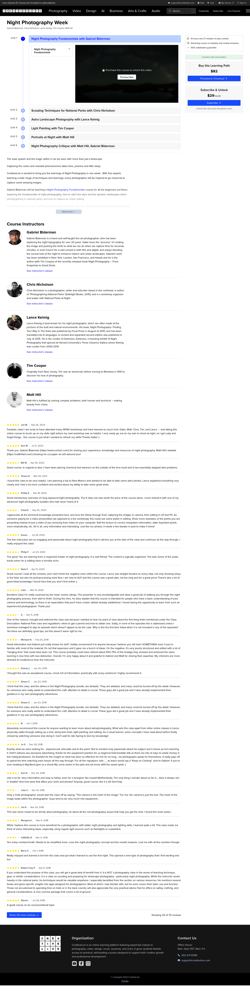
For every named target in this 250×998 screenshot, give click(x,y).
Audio (156, 10)
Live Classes (233, 10)
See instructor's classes (40, 271)
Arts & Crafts (137, 10)
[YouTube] (74, 963)
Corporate (204, 10)
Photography (58, 10)
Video (77, 10)
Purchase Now (126, 77)
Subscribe (218, 10)
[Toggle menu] (248, 10)
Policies (125, 981)
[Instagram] (88, 963)
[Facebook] (81, 963)
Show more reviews (24, 915)
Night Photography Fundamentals (45, 50)
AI (103, 10)
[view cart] (211, 3)
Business (116, 10)
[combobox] (181, 10)
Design (91, 10)
